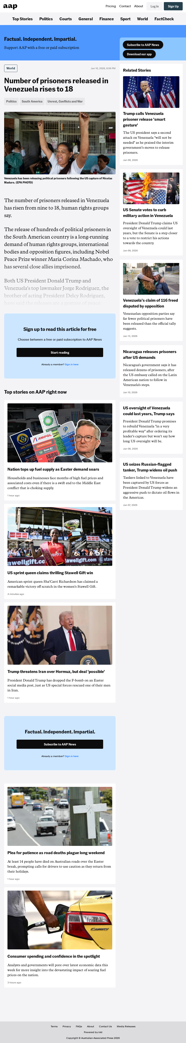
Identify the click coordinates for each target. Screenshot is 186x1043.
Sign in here (72, 364)
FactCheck (164, 18)
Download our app (139, 54)
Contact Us (105, 1026)
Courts (65, 18)
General (86, 18)
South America (32, 101)
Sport (125, 18)
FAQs (79, 1026)
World (142, 18)
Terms (54, 1026)
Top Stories (22, 18)
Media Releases (126, 1026)
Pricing (111, 6)
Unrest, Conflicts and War (65, 101)
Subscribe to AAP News (143, 45)
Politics (46, 18)
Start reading (60, 352)
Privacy (67, 1026)
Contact (125, 6)
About (138, 6)
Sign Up (173, 6)
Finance (106, 18)
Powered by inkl (93, 1032)
